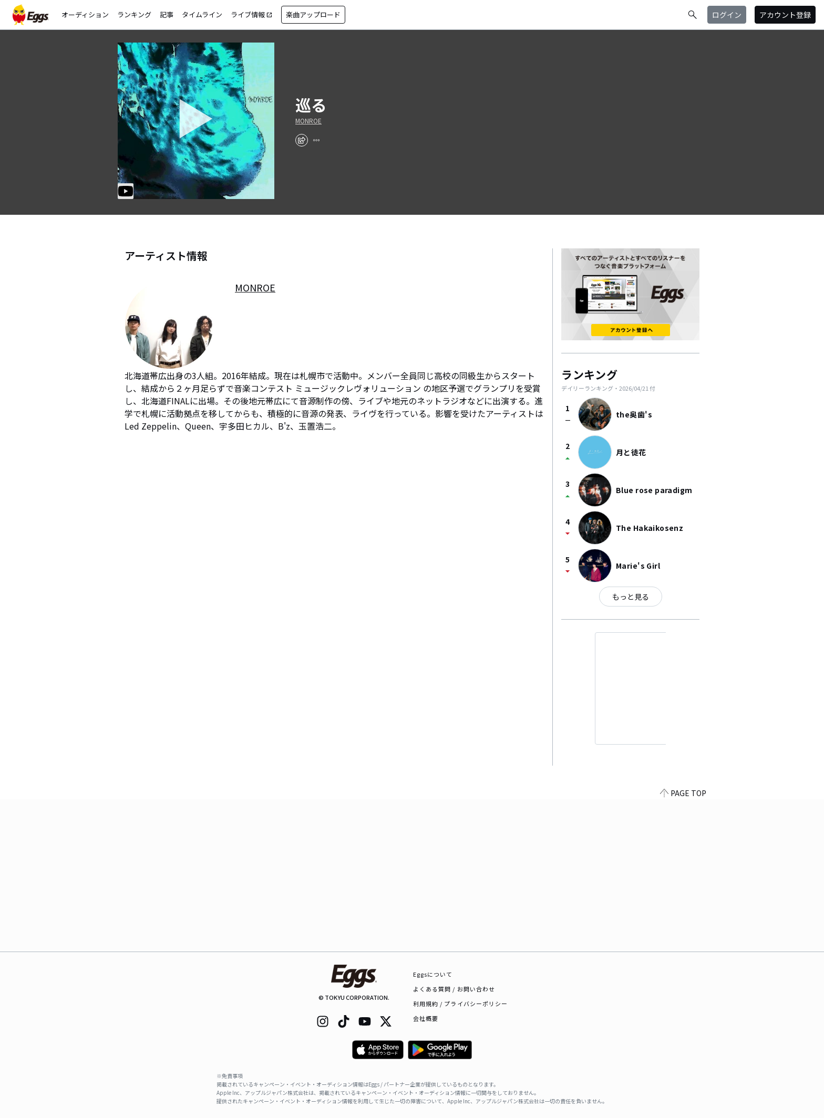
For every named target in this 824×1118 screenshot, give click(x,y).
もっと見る (630, 596)
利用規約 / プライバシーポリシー (460, 1003)
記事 (166, 14)
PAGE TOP (683, 945)
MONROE (308, 121)
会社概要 (425, 1018)
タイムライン (202, 14)
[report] (316, 140)
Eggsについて (433, 974)
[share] (301, 140)
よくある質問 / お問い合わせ (454, 989)
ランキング (134, 14)
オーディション (85, 14)
